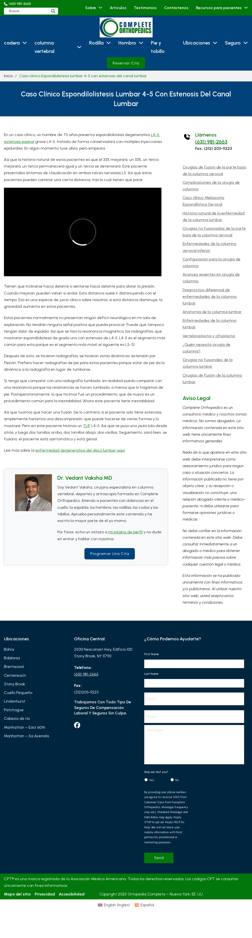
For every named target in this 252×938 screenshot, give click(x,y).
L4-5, (155, 134)
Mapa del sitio (17, 894)
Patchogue (14, 709)
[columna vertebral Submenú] (79, 47)
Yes (151, 780)
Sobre (90, 7)
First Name (153, 654)
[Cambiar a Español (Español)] (144, 905)
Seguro (233, 43)
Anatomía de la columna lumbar (212, 311)
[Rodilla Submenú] (108, 42)
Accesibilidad (71, 894)
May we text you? (158, 772)
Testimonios (145, 7)
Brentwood (14, 666)
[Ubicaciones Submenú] (215, 42)
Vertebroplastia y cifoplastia (209, 336)
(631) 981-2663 (211, 142)
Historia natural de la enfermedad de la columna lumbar (214, 216)
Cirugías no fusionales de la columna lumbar (208, 363)
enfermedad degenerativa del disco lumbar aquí (80, 450)
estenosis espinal (19, 141)
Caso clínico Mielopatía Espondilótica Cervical (203, 201)
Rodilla (96, 43)
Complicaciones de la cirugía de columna (211, 185)
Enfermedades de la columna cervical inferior (209, 247)
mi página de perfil (125, 532)
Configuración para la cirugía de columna (211, 262)
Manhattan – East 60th (24, 727)
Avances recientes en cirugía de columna (211, 277)
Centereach (15, 675)
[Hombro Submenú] (141, 42)
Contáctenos (176, 7)
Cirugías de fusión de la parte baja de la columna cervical (214, 170)
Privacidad (45, 894)
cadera (12, 43)
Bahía (9, 649)
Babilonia (12, 658)
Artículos (118, 7)
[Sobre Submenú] (100, 8)
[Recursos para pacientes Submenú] (246, 8)
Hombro (127, 43)
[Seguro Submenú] (245, 42)
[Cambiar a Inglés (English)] (113, 905)
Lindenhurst (14, 701)
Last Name (153, 674)
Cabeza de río (17, 718)
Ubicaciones (196, 43)
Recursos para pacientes (219, 7)
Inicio (8, 76)
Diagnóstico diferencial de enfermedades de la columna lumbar (209, 297)
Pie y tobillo (158, 47)
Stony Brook (14, 684)
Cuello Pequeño (18, 692)
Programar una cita (109, 553)
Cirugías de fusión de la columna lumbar (212, 378)
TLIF (86, 425)
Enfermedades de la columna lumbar (209, 323)
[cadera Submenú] (24, 42)
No (177, 780)
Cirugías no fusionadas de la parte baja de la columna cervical (214, 231)
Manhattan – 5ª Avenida (26, 736)
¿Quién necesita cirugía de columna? (206, 348)
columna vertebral (44, 47)
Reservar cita (126, 63)
